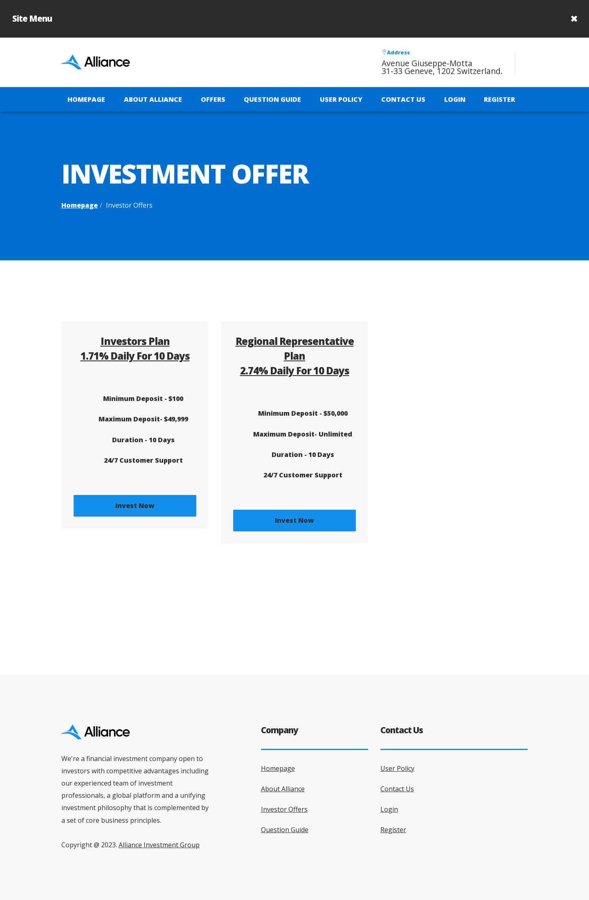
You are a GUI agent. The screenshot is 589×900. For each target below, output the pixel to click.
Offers (213, 99)
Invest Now (135, 505)
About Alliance (153, 99)
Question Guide (272, 99)
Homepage (86, 99)
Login (454, 99)
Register (499, 99)
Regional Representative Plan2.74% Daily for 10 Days (295, 355)
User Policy (341, 99)
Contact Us (403, 99)
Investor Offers (284, 809)
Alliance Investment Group (159, 844)
